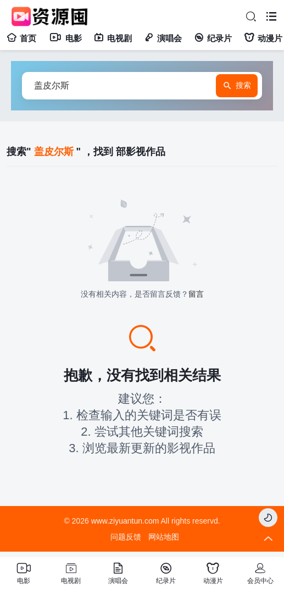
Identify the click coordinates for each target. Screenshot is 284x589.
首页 (21, 38)
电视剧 (113, 38)
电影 (65, 38)
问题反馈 (125, 536)
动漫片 (263, 38)
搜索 (236, 86)
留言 (196, 294)
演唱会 (163, 38)
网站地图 (163, 536)
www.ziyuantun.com (125, 520)
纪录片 (213, 38)
